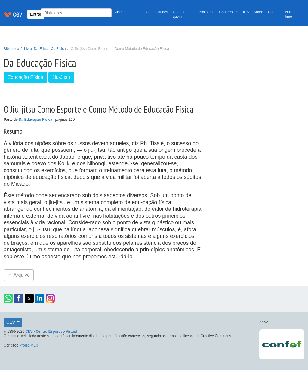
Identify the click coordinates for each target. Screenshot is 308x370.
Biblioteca (206, 12)
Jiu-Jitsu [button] (61, 77)
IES (246, 12)
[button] (8, 298)
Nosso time (290, 14)
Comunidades (157, 12)
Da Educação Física (36, 119)
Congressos (228, 12)
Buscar (119, 12)
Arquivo (19, 275)
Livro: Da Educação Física (45, 49)
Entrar (36, 14)
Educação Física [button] (25, 77)
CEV (11, 322)
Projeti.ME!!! (29, 345)
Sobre (258, 12)
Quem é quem (179, 14)
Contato (274, 12)
